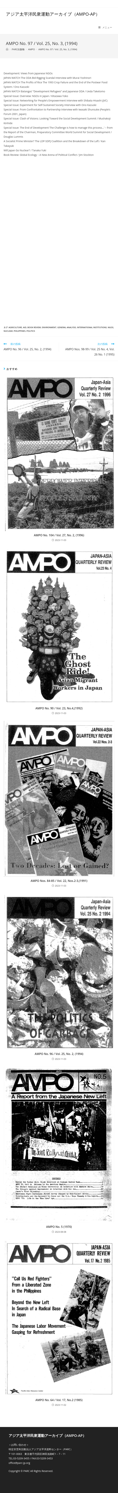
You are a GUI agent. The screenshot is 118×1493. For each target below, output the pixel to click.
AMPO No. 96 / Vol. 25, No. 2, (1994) (59, 1054)
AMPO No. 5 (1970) (59, 1227)
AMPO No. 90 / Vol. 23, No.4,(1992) (59, 708)
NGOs (110, 327)
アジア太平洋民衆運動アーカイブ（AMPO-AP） (53, 14)
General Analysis (66, 327)
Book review (34, 327)
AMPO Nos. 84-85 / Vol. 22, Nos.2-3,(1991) (59, 881)
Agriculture (15, 327)
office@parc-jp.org (19, 1463)
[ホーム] (7, 49)
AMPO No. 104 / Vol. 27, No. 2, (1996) (59, 535)
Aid (24, 327)
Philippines (19, 331)
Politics (30, 331)
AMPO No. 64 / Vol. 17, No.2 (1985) (59, 1400)
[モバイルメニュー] (105, 27)
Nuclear (8, 331)
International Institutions (92, 327)
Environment (49, 327)
